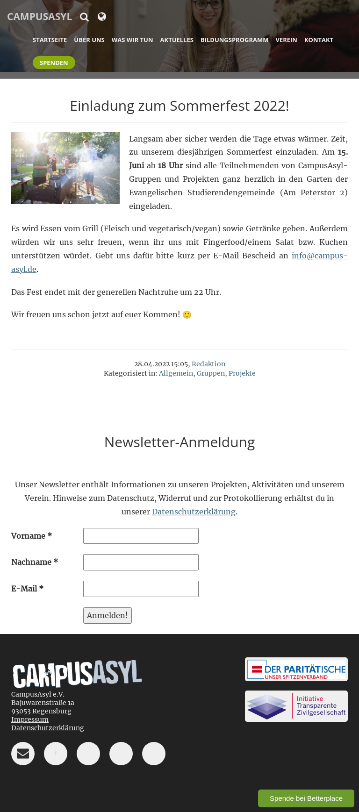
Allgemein (176, 373)
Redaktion (208, 364)
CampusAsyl (39, 16)
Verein (286, 40)
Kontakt (318, 40)
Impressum (30, 719)
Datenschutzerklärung (194, 511)
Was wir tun (132, 40)
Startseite (50, 40)
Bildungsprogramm (235, 40)
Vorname (31, 536)
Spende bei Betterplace (306, 798)
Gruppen (211, 373)
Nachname (34, 562)
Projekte (242, 373)
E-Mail (27, 588)
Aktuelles (177, 40)
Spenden (54, 62)
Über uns (89, 40)
